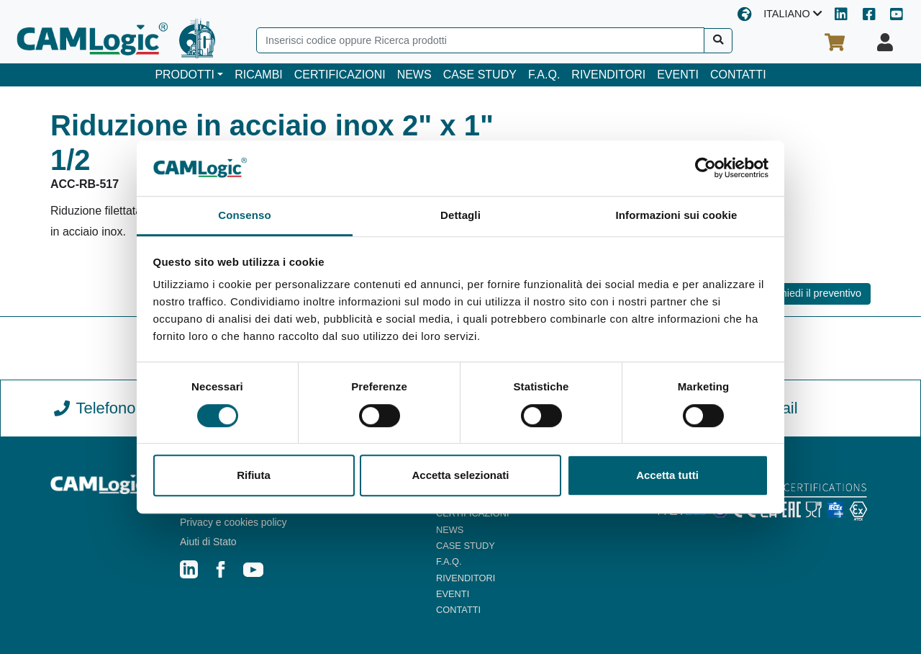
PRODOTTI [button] (184, 74)
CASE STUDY (480, 74)
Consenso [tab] (244, 215)
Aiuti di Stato (208, 541)
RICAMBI (259, 74)
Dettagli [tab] (460, 215)
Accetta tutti (667, 475)
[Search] (480, 40)
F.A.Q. (544, 74)
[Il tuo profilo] (885, 42)
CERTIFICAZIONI (340, 74)
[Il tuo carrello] (834, 42)
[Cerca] (718, 40)
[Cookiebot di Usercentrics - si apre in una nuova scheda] (705, 168)
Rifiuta (254, 475)
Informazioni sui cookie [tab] (677, 215)
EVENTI (678, 74)
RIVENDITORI (608, 74)
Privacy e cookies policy (233, 522)
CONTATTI (738, 74)
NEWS (414, 74)
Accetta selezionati (460, 475)
